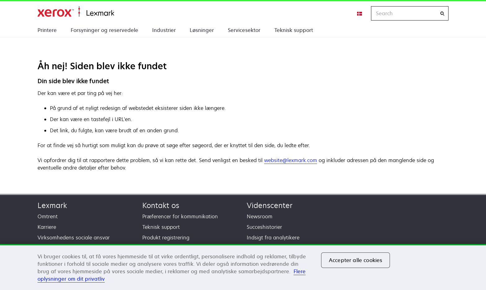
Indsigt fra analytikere (273, 237)
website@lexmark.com (290, 160)
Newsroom (259, 216)
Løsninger (202, 30)
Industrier (164, 30)
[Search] (442, 13)
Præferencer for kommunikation (180, 216)
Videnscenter (270, 205)
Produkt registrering (165, 237)
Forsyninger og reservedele (104, 30)
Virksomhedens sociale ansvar (74, 237)
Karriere (47, 227)
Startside (76, 11)
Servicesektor (244, 30)
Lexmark (52, 205)
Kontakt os (160, 205)
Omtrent (48, 216)
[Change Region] (359, 13)
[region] (243, 267)
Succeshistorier (264, 227)
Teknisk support (293, 30)
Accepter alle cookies (355, 260)
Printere (47, 30)
